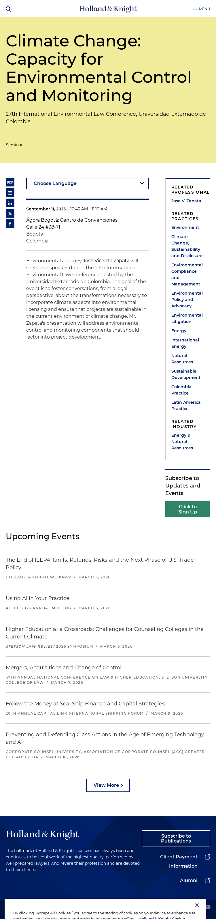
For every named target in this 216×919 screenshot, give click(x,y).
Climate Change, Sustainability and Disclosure (187, 246)
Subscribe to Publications (176, 838)
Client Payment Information (179, 861)
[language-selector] (87, 183)
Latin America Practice (186, 405)
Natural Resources (182, 359)
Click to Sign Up (187, 509)
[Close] (197, 910)
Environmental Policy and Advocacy (187, 300)
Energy (178, 330)
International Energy (185, 343)
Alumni (189, 880)
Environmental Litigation (187, 318)
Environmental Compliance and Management (187, 274)
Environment (185, 227)
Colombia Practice (181, 390)
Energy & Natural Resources (182, 442)
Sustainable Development (185, 374)
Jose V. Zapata (186, 200)
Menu (204, 9)
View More (106, 785)
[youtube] (207, 907)
